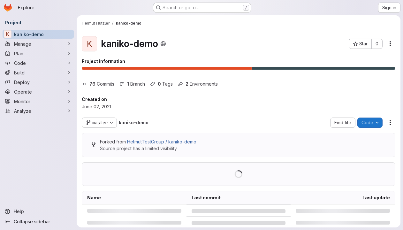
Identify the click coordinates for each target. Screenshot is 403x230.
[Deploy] (38, 82)
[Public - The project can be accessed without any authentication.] (163, 43)
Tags (161, 84)
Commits (98, 84)
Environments (198, 84)
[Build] (38, 72)
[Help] (38, 211)
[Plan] (38, 53)
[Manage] (38, 43)
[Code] (38, 62)
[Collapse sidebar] (38, 221)
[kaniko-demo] (38, 34)
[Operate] (38, 91)
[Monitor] (38, 101)
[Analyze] (38, 110)
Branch (132, 84)
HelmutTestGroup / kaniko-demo (161, 141)
